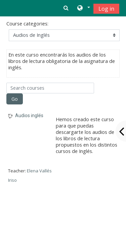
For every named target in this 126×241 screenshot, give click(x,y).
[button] (83, 8)
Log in (106, 8)
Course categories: (27, 23)
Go (14, 99)
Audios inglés (29, 115)
